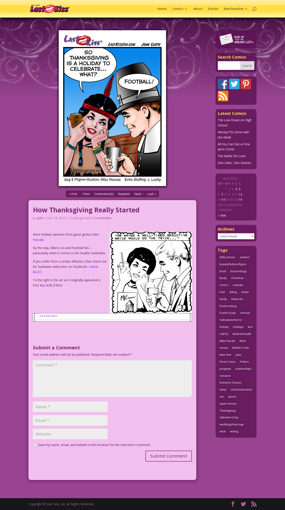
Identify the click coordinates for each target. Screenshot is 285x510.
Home (162, 9)
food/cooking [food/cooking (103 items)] (228, 306)
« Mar (222, 215)
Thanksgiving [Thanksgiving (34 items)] (227, 410)
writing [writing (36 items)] (234, 431)
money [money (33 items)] (224, 348)
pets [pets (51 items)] (238, 355)
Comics (177, 9)
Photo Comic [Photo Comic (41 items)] (227, 362)
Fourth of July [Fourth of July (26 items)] (228, 313)
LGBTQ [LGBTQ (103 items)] (224, 334)
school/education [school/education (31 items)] (241, 389)
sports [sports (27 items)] (232, 396)
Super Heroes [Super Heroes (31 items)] (228, 403)
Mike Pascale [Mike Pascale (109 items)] (227, 341)
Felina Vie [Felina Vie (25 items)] (237, 299)
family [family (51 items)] (223, 299)
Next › (139, 194)
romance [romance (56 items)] (225, 376)
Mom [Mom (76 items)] (243, 341)
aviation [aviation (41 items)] (245, 257)
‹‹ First (73, 194)
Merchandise (233, 9)
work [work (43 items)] (223, 431)
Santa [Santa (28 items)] (223, 389)
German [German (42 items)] (245, 313)
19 (240, 199)
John (40, 218)
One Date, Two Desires (234, 163)
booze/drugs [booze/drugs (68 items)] (238, 271)
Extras (213, 9)
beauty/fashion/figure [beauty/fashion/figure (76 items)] (233, 264)
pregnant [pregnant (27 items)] (225, 369)
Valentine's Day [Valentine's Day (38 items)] (229, 417)
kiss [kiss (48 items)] (250, 327)
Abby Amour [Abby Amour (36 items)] (227, 257)
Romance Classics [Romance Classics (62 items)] (231, 382)
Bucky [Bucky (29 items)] (223, 278)
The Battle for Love (232, 156)
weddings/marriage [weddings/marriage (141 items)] (232, 424)
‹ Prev (86, 194)
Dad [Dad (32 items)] (222, 292)
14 (223, 199)
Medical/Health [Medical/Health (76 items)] (242, 334)
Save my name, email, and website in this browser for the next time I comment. (94, 445)
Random (124, 194)
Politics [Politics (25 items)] (244, 362)
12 (240, 194)
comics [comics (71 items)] (224, 285)
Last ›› (151, 194)
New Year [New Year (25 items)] (225, 355)
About (198, 9)
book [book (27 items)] (223, 271)
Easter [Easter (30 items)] (245, 292)
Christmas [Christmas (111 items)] (237, 278)
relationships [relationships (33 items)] (243, 369)
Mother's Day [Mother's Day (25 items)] (240, 348)
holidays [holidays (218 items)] (238, 327)
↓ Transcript (47, 316)
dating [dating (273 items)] (233, 292)
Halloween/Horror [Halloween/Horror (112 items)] (231, 320)
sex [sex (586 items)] (222, 396)
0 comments (103, 218)
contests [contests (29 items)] (238, 285)
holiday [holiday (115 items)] (224, 327)
